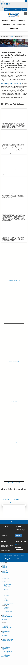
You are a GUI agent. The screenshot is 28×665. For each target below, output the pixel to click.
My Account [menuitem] (13, 20)
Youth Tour (6, 626)
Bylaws (3, 571)
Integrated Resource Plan (7, 640)
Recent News (5, 638)
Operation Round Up (6, 619)
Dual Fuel (5, 599)
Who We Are (4, 563)
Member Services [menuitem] (21, 20)
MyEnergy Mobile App (8, 579)
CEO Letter (4, 635)
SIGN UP (18, 535)
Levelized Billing (7, 586)
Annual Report (5, 570)
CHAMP (5, 598)
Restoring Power (5, 648)
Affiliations (4, 630)
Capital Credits (5, 572)
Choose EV (4, 615)
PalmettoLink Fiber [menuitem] (14, 28)
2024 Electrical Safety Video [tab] (8, 497)
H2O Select (6, 600)
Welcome (4, 565)
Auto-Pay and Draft (7, 584)
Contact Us (4, 530)
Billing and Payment (6, 581)
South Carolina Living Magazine (8, 639)
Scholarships (6, 623)
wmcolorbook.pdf (14, 442)
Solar (5, 609)
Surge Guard (6, 604)
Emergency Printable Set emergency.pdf (14, 482)
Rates (3, 590)
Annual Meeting (5, 568)
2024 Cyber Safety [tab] (15, 499)
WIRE (3, 632)
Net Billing (6, 608)
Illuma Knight (6, 601)
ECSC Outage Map (6, 647)
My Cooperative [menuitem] (5, 20)
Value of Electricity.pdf (14, 401)
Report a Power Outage (7, 644)
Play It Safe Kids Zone (8, 651)
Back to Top (15, 521)
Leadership (4, 567)
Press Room (4, 636)
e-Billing (5, 585)
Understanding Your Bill (6, 587)
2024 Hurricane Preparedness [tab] (19, 502)
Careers (3, 573)
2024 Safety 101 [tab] (6, 499)
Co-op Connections (6, 620)
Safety (12, 36)
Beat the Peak (6, 595)
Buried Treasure (7, 596)
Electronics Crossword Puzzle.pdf (14, 361)
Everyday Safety (7, 654)
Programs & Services (6, 593)
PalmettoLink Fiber (4, 656)
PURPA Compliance (6, 537)
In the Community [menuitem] (6, 24)
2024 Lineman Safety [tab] (20, 497)
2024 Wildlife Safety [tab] (7, 502)
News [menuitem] (14, 24)
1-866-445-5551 (11, 7)
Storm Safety (6, 652)
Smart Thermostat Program (9, 603)
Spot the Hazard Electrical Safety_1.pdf (14, 280)
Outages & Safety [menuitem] (21, 24)
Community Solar (8, 611)
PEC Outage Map (5, 646)
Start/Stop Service (5, 576)
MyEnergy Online (5, 578)
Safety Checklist (7, 655)
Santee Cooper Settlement (7, 641)
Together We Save (6, 614)
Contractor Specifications (7, 616)
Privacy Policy (4, 535)
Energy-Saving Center (6, 612)
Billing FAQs (6, 589)
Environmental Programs (7, 627)
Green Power (6, 607)
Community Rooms (6, 631)
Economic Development (7, 628)
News (3, 532)
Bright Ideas (6, 625)
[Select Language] (19, 549)
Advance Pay (6, 582)
